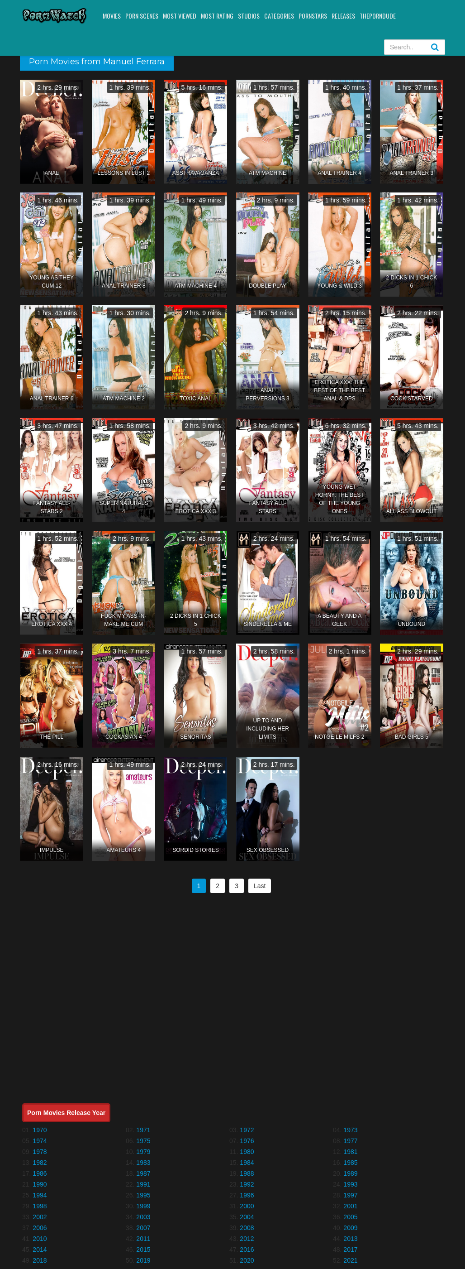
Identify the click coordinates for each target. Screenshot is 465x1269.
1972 (247, 1130)
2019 (143, 1260)
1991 (143, 1184)
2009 (350, 1227)
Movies (112, 15)
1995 (143, 1195)
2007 (143, 1227)
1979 (143, 1151)
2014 (40, 1249)
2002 (40, 1217)
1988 (247, 1173)
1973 (350, 1130)
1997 (350, 1195)
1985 (350, 1162)
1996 (247, 1195)
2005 (350, 1217)
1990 (40, 1184)
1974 (40, 1140)
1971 (143, 1130)
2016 (247, 1249)
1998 (40, 1206)
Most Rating (217, 15)
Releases (343, 15)
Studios (249, 15)
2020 (247, 1260)
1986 (40, 1173)
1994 (40, 1195)
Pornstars (313, 15)
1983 (143, 1162)
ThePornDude (378, 15)
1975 (143, 1140)
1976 (247, 1140)
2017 (350, 1249)
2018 (40, 1260)
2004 (247, 1217)
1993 (350, 1184)
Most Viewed (179, 15)
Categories (279, 15)
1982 (40, 1162)
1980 (247, 1151)
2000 (247, 1206)
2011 (143, 1238)
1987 (143, 1173)
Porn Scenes (141, 15)
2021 (350, 1260)
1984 (247, 1162)
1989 (350, 1173)
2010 (40, 1238)
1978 (40, 1151)
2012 (247, 1238)
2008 (247, 1227)
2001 (350, 1206)
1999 (143, 1206)
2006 (40, 1227)
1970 (40, 1130)
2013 (350, 1238)
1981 (350, 1151)
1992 (247, 1184)
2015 (143, 1249)
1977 (350, 1140)
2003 (143, 1217)
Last (260, 885)
